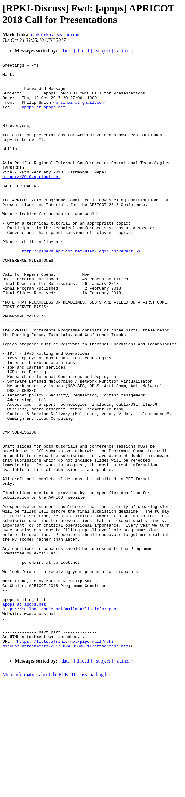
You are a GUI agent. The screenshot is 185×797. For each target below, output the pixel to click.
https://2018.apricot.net (31, 200)
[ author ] (123, 50)
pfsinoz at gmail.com (80, 110)
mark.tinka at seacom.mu (54, 34)
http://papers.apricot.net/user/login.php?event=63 (81, 289)
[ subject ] (103, 50)
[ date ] (66, 50)
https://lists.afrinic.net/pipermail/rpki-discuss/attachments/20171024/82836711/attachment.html (66, 760)
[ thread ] (83, 50)
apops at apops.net (43, 116)
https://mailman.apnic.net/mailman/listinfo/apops (60, 718)
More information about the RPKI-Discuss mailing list (56, 791)
